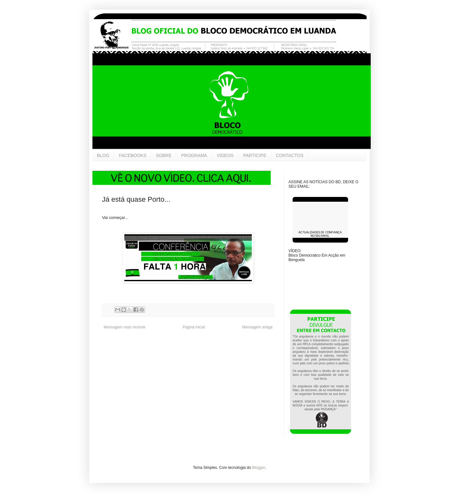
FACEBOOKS (132, 155)
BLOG (103, 155)
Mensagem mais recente (124, 327)
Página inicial (194, 327)
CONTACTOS (290, 155)
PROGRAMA (194, 155)
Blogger (258, 467)
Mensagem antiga (257, 327)
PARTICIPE (254, 155)
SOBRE (163, 155)
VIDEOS (225, 155)
